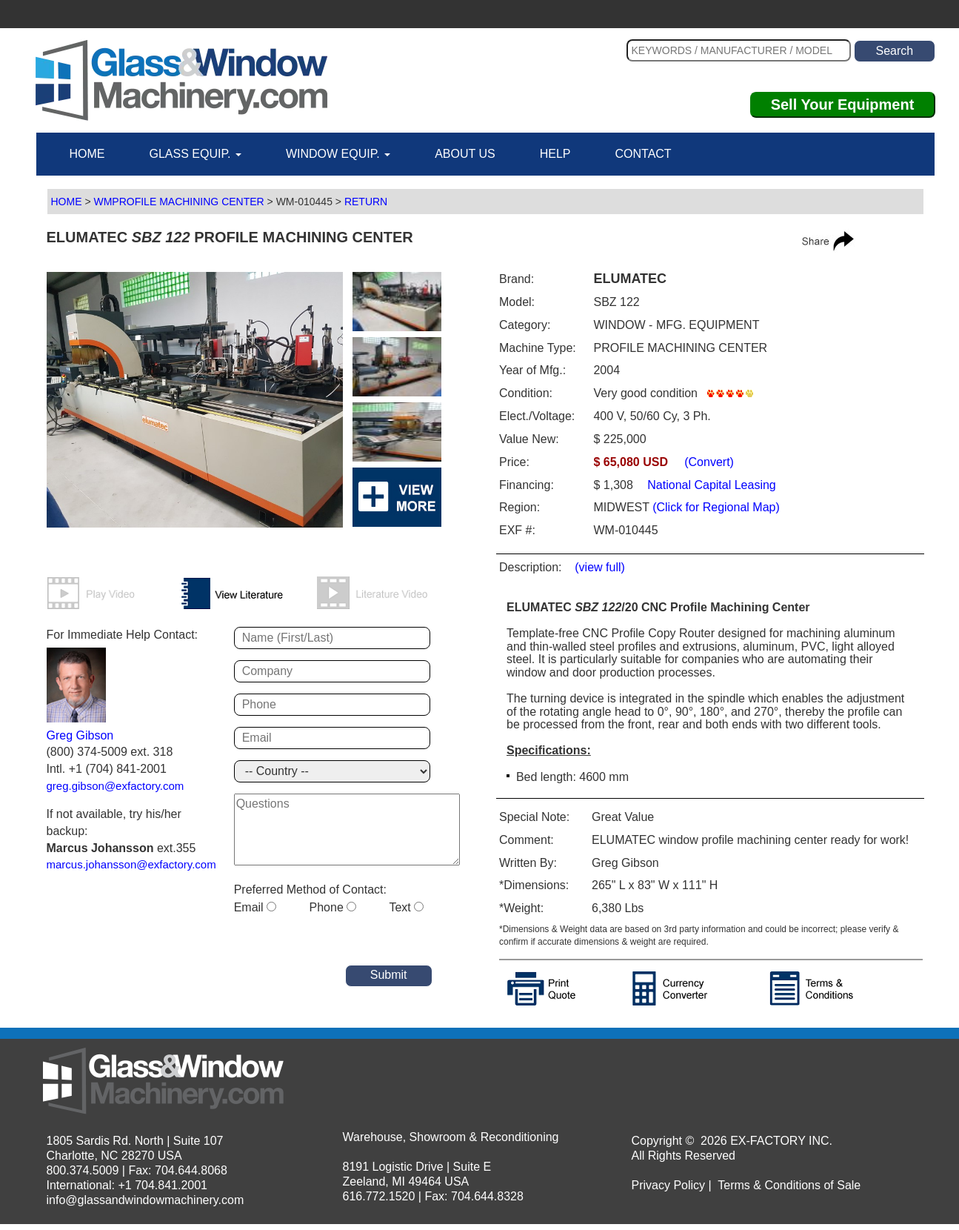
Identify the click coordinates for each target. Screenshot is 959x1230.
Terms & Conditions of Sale (789, 1185)
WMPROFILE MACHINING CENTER (178, 201)
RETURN (365, 201)
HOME (87, 153)
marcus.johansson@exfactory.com (131, 864)
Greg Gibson (80, 735)
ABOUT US (465, 153)
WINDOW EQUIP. (338, 153)
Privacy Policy (669, 1185)
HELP (555, 153)
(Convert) (709, 462)
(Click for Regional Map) (716, 507)
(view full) (600, 567)
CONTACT (643, 153)
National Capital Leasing (710, 485)
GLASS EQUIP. (195, 153)
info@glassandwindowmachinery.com (145, 1200)
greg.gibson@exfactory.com (115, 785)
